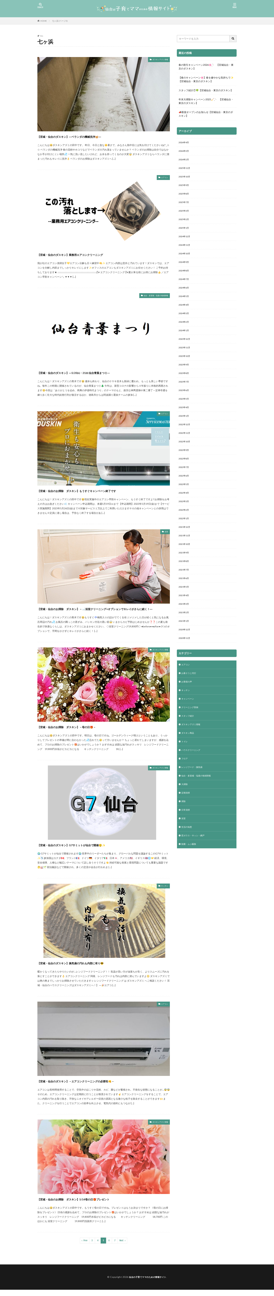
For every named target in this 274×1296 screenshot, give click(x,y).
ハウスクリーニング (192, 786)
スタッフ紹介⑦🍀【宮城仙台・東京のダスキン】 (206, 90)
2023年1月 (184, 432)
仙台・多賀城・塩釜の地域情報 (151, 296)
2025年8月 (184, 197)
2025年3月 (184, 215)
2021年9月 (184, 578)
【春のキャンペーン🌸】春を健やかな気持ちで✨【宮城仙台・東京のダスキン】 (206, 79)
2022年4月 (184, 514)
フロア (185, 795)
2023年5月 (184, 414)
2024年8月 (184, 278)
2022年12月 (185, 442)
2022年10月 (185, 460)
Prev (85, 1246)
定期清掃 (186, 831)
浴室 (165, 532)
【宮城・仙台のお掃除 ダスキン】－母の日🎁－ (84, 732)
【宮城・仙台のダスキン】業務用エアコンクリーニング (91, 254)
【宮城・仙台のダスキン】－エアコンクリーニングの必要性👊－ (100, 1087)
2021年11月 (185, 559)
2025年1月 (184, 233)
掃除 (183, 840)
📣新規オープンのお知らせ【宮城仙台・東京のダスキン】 (206, 114)
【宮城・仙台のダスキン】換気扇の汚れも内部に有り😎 (91, 968)
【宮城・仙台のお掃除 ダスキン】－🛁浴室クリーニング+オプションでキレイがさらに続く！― (103, 611)
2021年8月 (184, 587)
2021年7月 (184, 596)
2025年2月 (184, 224)
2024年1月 (184, 342)
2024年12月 (185, 242)
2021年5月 (184, 614)
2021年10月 (185, 569)
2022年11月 (185, 451)
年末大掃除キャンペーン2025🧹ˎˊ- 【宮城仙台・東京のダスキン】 (206, 101)
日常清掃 (186, 849)
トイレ (185, 777)
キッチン (163, 892)
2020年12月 (185, 659)
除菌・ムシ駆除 (190, 886)
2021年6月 (184, 605)
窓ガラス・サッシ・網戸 (194, 877)
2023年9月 (184, 378)
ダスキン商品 (188, 768)
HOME (43, 21)
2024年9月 (184, 269)
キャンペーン (188, 732)
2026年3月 (184, 151)
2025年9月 (184, 188)
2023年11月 (185, 360)
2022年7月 (184, 487)
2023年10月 (185, 369)
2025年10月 (185, 179)
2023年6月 (184, 405)
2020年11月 (185, 668)
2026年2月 (184, 160)
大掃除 (185, 822)
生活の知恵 (187, 868)
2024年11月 (185, 251)
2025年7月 (184, 206)
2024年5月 (184, 306)
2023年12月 (185, 351)
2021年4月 (184, 623)
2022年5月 (184, 505)
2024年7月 (184, 287)
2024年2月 (184, 333)
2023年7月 (184, 396)
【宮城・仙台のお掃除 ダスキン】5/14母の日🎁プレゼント (95, 1205)
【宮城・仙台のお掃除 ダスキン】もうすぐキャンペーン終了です (101, 490)
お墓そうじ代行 (190, 704)
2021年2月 (184, 641)
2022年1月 (184, 541)
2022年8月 (184, 478)
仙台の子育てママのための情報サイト (147, 1283)
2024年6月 (184, 296)
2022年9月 (184, 469)
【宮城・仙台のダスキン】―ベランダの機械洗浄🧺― (89, 136)
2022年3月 (184, 523)
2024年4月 (184, 315)
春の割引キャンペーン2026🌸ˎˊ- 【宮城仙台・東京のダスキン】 (206, 66)
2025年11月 (185, 169)
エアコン (163, 177)
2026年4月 (184, 142)
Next (122, 1246)
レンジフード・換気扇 (193, 804)
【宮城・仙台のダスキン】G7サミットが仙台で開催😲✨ (92, 850)
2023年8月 (184, 387)
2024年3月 (184, 324)
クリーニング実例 (191, 741)
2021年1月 (184, 650)
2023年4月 (184, 423)
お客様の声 (187, 713)
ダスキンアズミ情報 (157, 60)
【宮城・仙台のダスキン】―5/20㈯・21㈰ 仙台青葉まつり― (95, 372)
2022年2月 (184, 532)
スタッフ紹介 (188, 750)
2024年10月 (185, 260)
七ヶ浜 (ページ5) (60, 21)
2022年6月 (184, 496)
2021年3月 (184, 632)
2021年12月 (185, 550)
